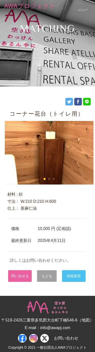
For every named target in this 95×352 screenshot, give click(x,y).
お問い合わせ (66, 338)
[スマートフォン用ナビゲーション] (83, 6)
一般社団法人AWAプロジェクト (61, 347)
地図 (86, 320)
